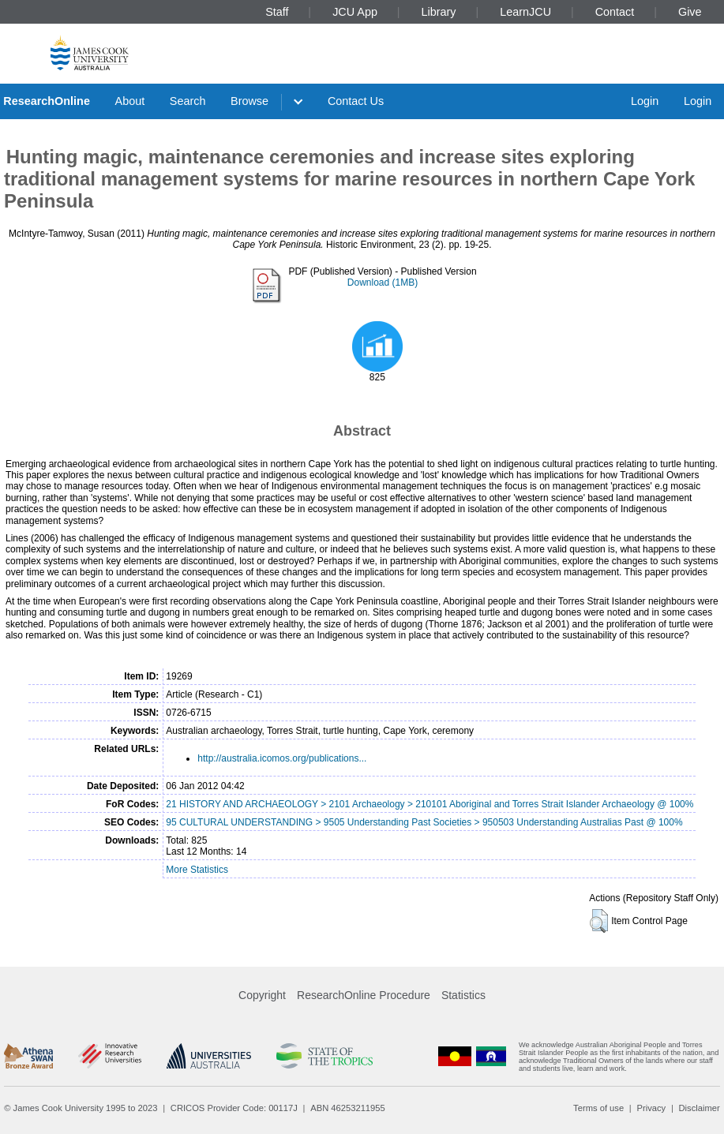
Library (439, 12)
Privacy (651, 1108)
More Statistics (197, 869)
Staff (276, 12)
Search (188, 101)
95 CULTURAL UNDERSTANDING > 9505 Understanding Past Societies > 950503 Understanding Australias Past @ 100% (424, 822)
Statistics (463, 995)
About (130, 101)
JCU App (354, 12)
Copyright (262, 995)
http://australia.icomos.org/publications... (281, 758)
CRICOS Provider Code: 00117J (234, 1108)
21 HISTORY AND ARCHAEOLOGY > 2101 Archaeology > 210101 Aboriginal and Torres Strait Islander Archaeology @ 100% (429, 804)
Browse (249, 101)
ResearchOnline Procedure (363, 995)
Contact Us (356, 101)
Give (690, 12)
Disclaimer (699, 1108)
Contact (615, 12)
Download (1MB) (382, 282)
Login (644, 101)
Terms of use (598, 1108)
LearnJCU (525, 12)
